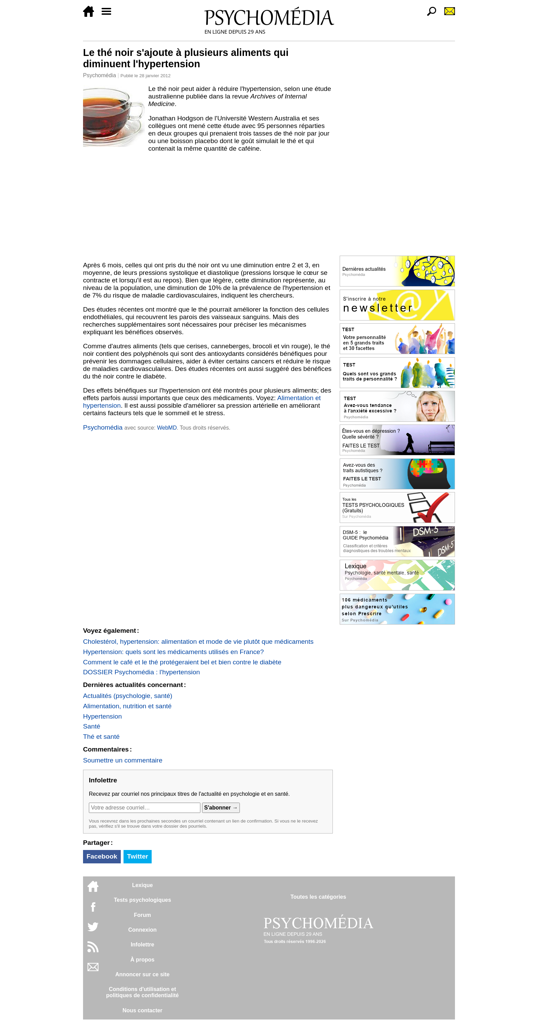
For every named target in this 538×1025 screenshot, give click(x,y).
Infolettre (142, 944)
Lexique (142, 885)
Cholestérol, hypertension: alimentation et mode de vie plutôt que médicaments (198, 641)
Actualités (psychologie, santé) (127, 695)
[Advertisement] (208, 207)
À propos (142, 960)
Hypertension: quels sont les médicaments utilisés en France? (173, 651)
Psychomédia (99, 75)
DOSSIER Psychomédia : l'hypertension (141, 672)
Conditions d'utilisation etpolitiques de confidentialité (142, 992)
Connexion (142, 930)
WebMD (167, 428)
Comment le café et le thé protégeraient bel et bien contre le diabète (182, 662)
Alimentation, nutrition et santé (127, 706)
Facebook (101, 856)
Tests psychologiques (142, 900)
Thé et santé (101, 736)
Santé (91, 726)
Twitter (137, 856)
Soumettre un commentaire (122, 760)
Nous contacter (142, 1010)
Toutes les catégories (318, 897)
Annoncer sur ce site (142, 974)
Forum (142, 915)
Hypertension (102, 716)
